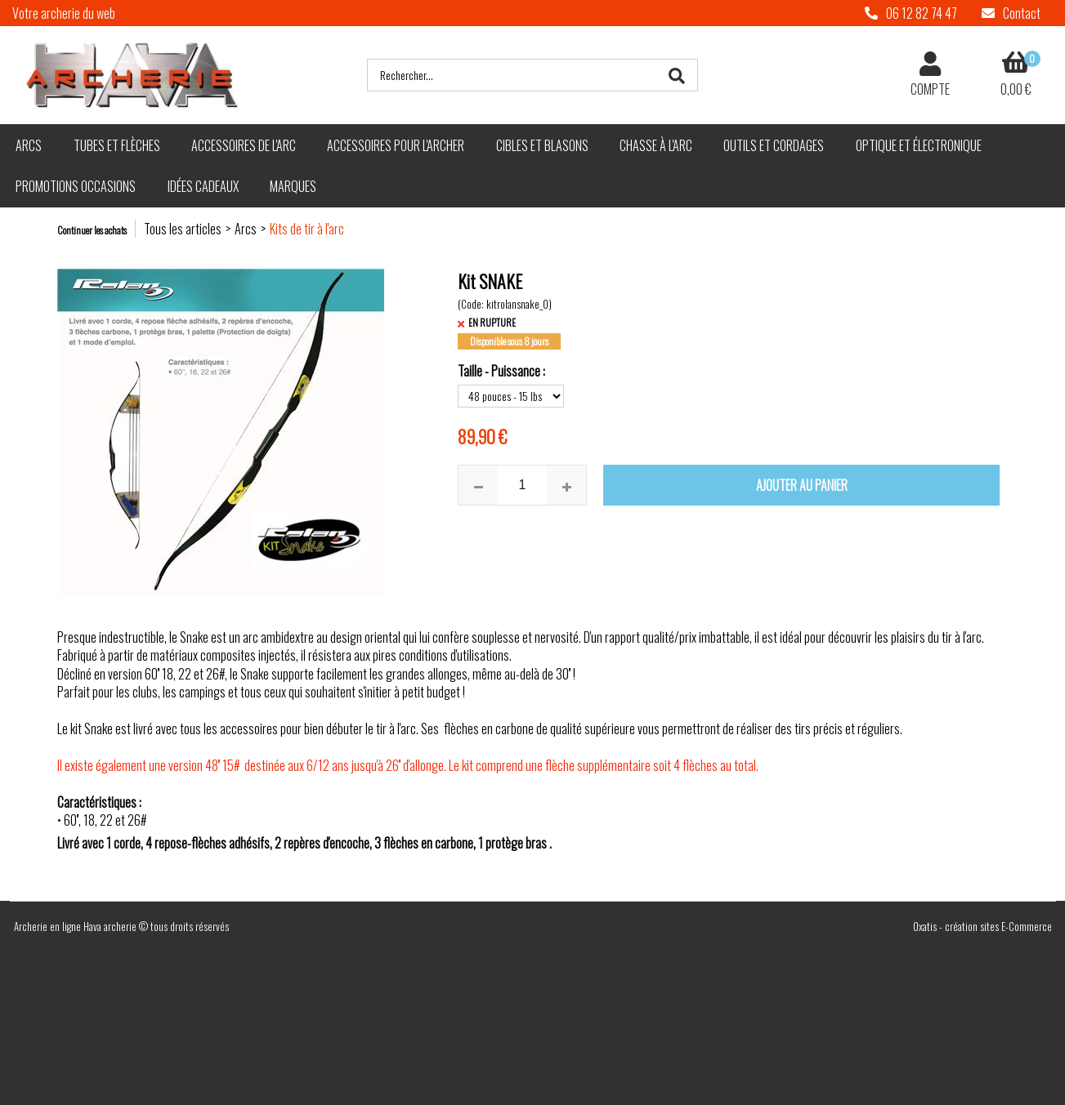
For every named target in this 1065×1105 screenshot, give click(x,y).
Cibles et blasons (542, 145)
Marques (293, 186)
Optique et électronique (919, 145)
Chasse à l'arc (656, 145)
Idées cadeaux (203, 186)
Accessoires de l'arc (243, 145)
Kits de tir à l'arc (307, 228)
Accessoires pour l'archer (395, 145)
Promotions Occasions (76, 186)
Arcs (29, 145)
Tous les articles (183, 228)
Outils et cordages (773, 145)
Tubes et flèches (117, 145)
